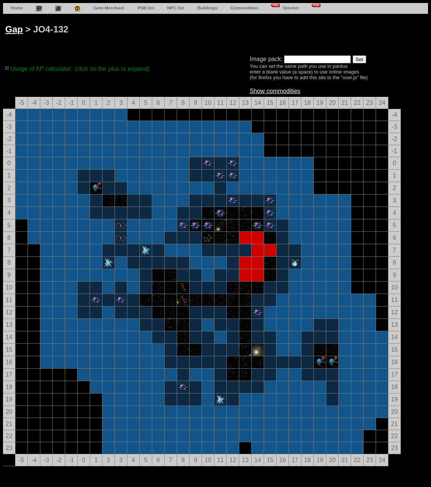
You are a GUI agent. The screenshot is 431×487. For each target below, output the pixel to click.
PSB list (146, 7)
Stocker (291, 7)
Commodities (244, 7)
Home (17, 7)
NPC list (175, 7)
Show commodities (275, 91)
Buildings (207, 7)
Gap (14, 29)
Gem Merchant (108, 7)
